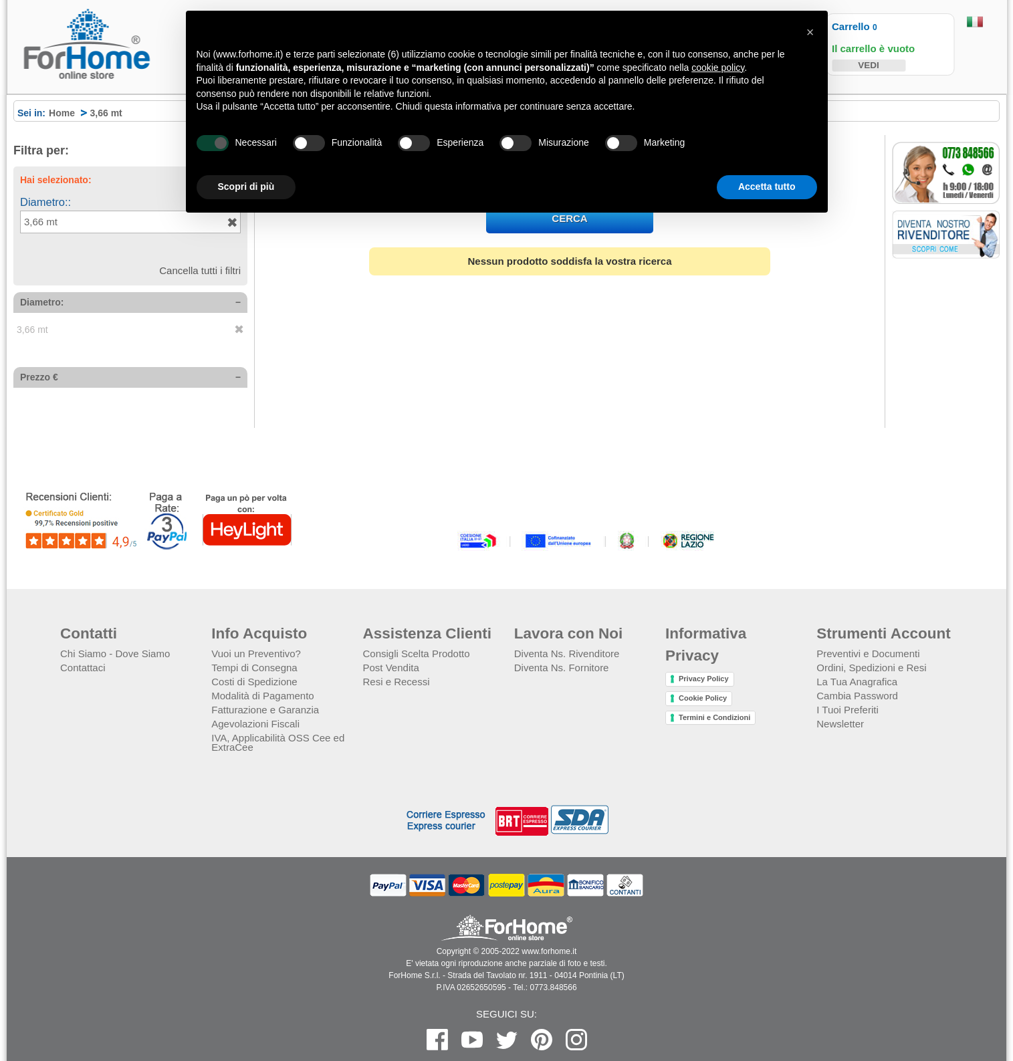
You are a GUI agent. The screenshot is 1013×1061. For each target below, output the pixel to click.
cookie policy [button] (717, 67)
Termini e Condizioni (714, 717)
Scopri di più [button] (246, 186)
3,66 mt (41, 221)
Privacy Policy (704, 679)
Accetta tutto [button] (767, 186)
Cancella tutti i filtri (200, 270)
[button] (810, 32)
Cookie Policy (703, 698)
